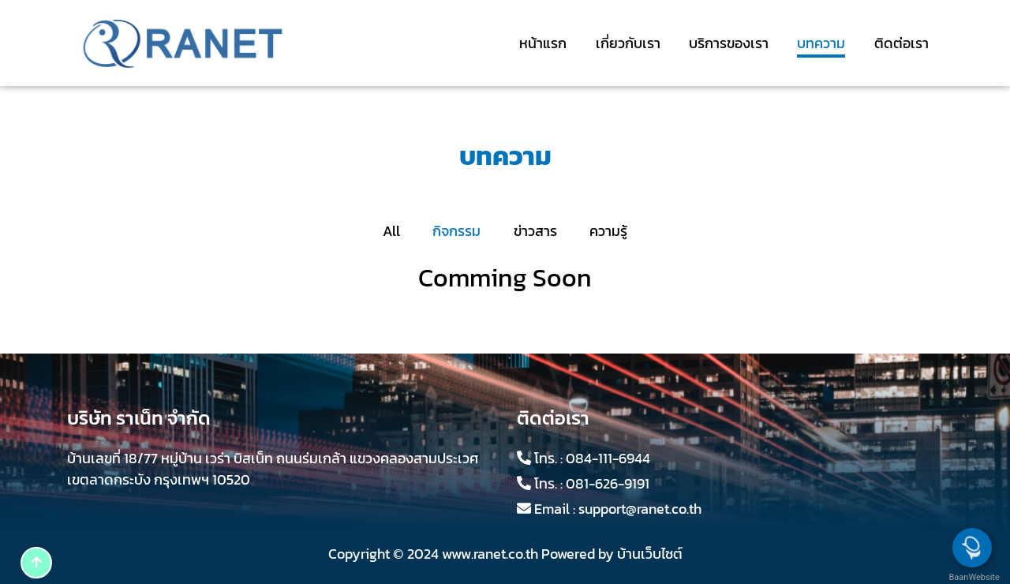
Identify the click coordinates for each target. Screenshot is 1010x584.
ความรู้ (608, 230)
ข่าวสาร (535, 230)
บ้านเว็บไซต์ (650, 553)
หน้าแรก (543, 43)
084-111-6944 (608, 458)
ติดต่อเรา (901, 43)
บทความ (821, 43)
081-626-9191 (607, 483)
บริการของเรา (729, 43)
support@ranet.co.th (639, 508)
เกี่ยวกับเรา (628, 43)
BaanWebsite (973, 577)
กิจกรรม (456, 230)
